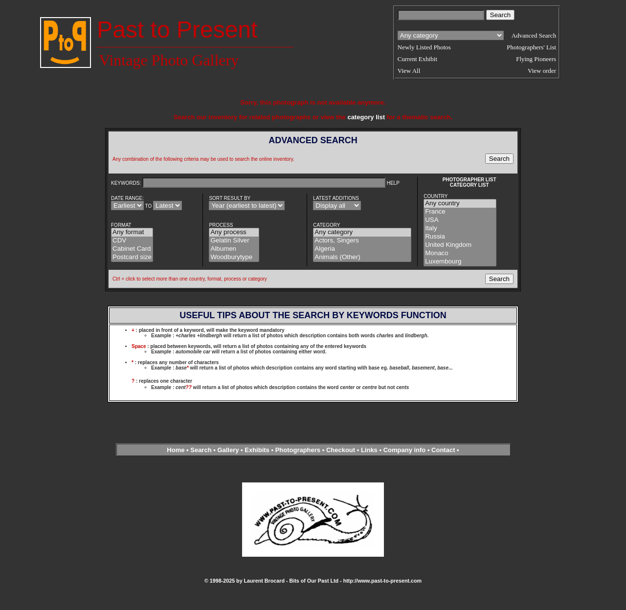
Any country (460, 203)
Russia (460, 237)
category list (366, 117)
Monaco (460, 253)
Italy (460, 228)
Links (369, 450)
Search (200, 450)
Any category (362, 232)
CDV (132, 241)
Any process (234, 232)
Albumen (234, 249)
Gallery (228, 450)
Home (175, 450)
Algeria (362, 249)
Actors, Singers (362, 241)
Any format (132, 232)
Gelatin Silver (234, 241)
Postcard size (132, 257)
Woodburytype (234, 257)
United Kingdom (460, 245)
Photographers (297, 450)
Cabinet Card (132, 249)
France (460, 212)
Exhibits (257, 450)
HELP (393, 183)
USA (460, 220)
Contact (443, 450)
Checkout (340, 450)
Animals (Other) (362, 257)
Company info (405, 450)
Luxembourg (460, 262)
